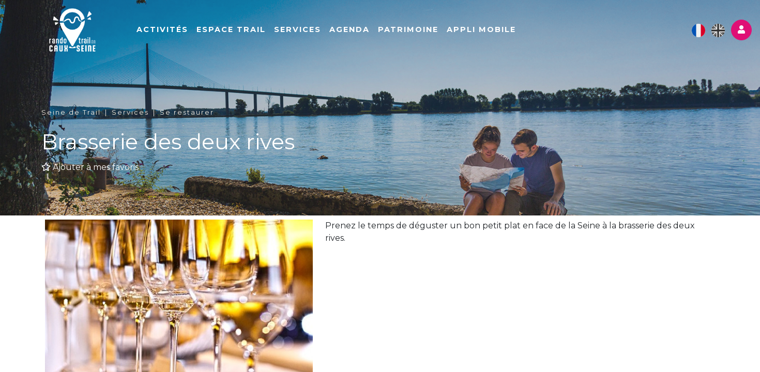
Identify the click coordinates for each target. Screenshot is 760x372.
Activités (162, 29)
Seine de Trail (71, 112)
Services (297, 29)
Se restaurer (187, 112)
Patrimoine (408, 29)
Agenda (349, 29)
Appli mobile (481, 29)
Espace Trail (231, 29)
